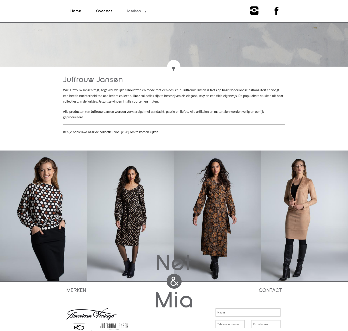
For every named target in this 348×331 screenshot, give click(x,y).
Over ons (104, 11)
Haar (137, 96)
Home (75, 11)
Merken (134, 11)
